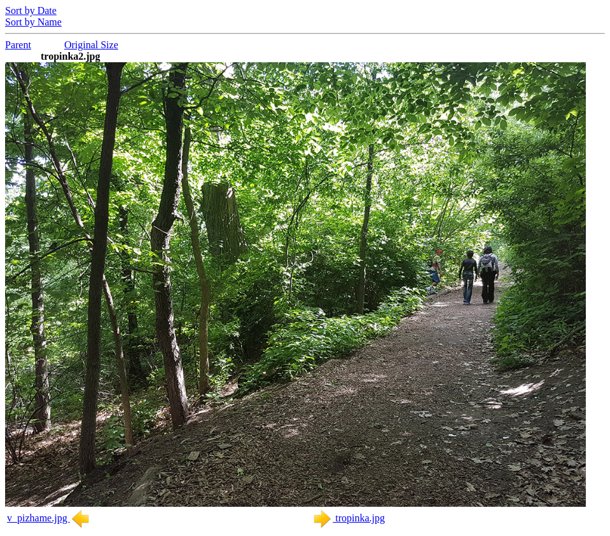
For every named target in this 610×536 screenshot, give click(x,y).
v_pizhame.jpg (48, 518)
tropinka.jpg (348, 518)
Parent (18, 44)
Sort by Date (31, 10)
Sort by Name (33, 22)
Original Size (91, 44)
